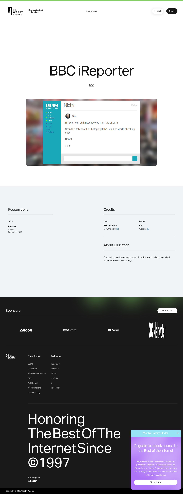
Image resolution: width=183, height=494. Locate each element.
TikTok (54, 374)
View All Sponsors (167, 311)
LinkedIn (55, 369)
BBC (91, 85)
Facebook (55, 388)
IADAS (30, 364)
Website (142, 229)
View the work (110, 229)
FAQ (30, 378)
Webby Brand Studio (37, 374)
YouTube (54, 378)
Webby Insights (34, 388)
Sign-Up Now (155, 482)
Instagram (55, 364)
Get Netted (32, 383)
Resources (32, 369)
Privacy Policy (34, 393)
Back (157, 11)
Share (172, 11)
